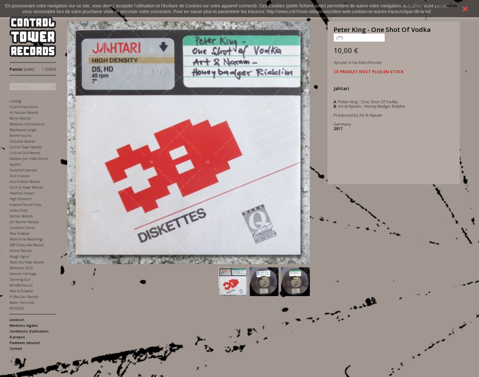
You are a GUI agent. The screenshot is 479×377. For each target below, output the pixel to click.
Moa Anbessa (19, 233)
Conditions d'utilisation (29, 331)
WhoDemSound (21, 285)
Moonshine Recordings (26, 239)
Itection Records (21, 216)
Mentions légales (24, 325)
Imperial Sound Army (25, 204)
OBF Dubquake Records (27, 245)
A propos (17, 337)
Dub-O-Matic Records (25, 181)
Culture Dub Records (25, 153)
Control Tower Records (26, 147)
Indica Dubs (18, 210)
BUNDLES (17, 308)
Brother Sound (20, 135)
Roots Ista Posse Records (27, 262)
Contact (16, 348)
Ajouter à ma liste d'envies (357, 62)
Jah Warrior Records (24, 222)
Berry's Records (20, 118)
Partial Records (21, 250)
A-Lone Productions (24, 107)
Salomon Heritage (23, 273)
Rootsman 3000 (21, 268)
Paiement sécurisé (25, 343)
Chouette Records (22, 141)
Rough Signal (19, 256)
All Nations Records (24, 112)
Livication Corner (22, 227)
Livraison (17, 320)
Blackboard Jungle (23, 130)
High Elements (21, 199)
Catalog (15, 101)
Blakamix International (27, 124)
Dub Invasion (20, 176)
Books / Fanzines (22, 302)
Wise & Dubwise (21, 291)
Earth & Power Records (26, 187)
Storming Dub (20, 279)
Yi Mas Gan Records (24, 297)
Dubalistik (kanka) (23, 170)
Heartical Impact (22, 193)
